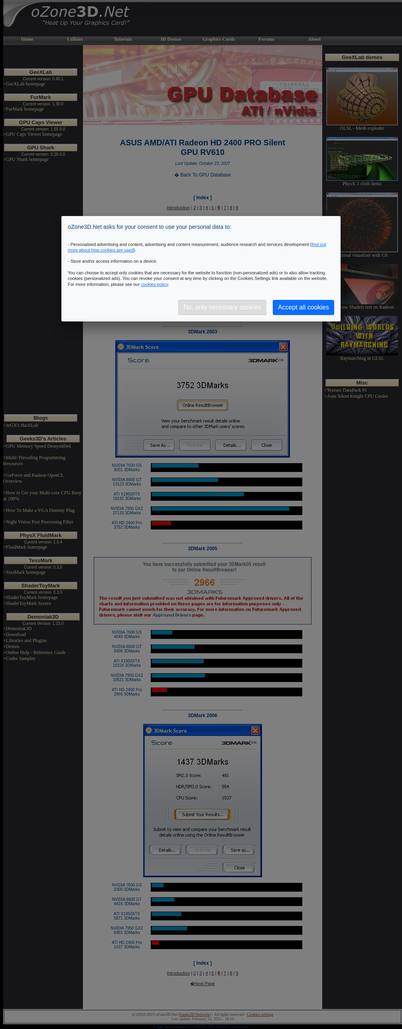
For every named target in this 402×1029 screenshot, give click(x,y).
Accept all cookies (303, 307)
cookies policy (154, 284)
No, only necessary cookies (222, 307)
